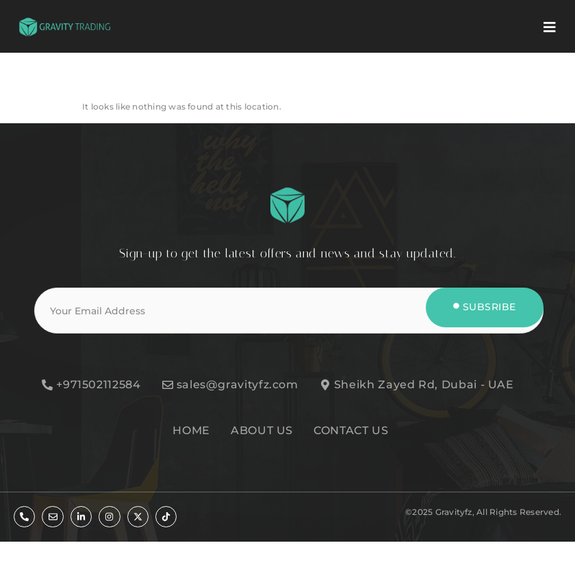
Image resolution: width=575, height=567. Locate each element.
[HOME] (198, 431)
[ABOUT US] (268, 431)
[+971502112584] (99, 385)
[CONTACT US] (357, 431)
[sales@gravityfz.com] (239, 385)
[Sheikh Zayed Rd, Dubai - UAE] (425, 385)
